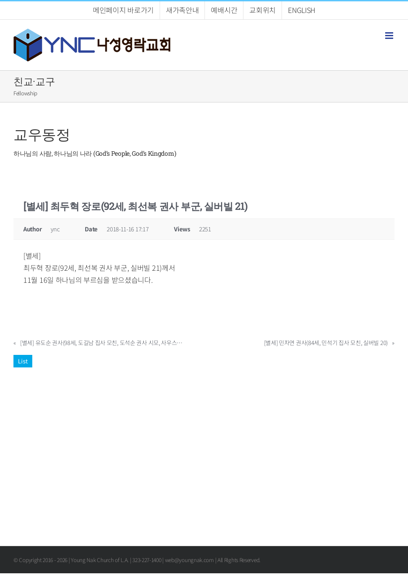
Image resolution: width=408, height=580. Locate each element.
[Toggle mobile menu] (390, 35)
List (23, 361)
